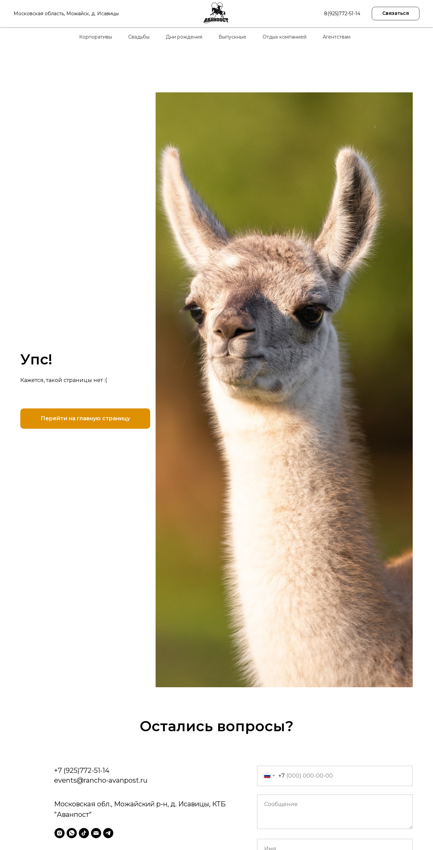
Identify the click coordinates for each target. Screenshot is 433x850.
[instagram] (59, 833)
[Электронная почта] (96, 833)
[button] (395, 13)
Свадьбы (139, 37)
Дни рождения (184, 37)
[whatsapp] (72, 833)
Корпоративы (95, 37)
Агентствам (336, 37)
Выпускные (232, 37)
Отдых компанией (284, 37)
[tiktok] (84, 833)
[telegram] (108, 833)
